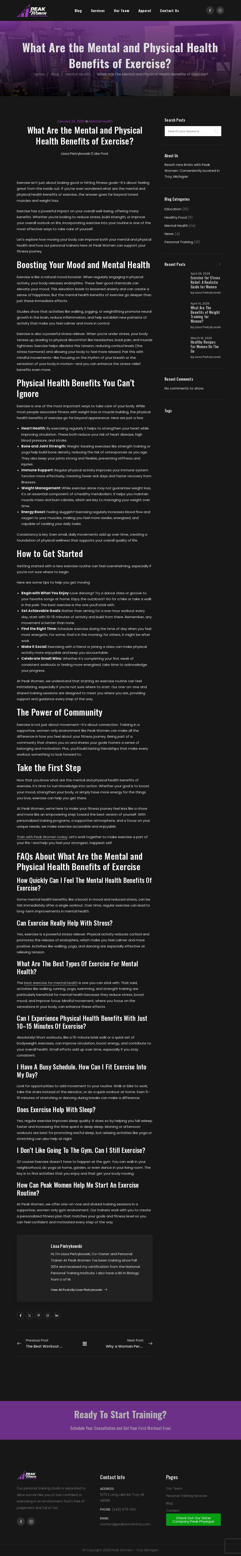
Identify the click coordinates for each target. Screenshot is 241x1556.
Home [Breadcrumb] (41, 74)
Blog (78, 10)
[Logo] (32, 10)
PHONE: (105, 1509)
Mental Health (176, 225)
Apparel (144, 10)
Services (98, 10)
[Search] (216, 131)
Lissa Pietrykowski (200, 299)
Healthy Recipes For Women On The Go (205, 359)
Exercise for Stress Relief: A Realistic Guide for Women (203, 284)
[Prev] (216, 264)
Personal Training (179, 242)
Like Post (99, 153)
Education (173, 209)
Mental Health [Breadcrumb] (80, 74)
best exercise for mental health (51, 982)
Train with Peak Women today (42, 836)
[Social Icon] (210, 10)
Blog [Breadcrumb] (57, 74)
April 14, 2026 (200, 312)
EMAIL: (104, 1518)
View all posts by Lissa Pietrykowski (77, 1290)
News (169, 233)
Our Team (121, 10)
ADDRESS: (107, 1488)
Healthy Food (176, 217)
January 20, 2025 (71, 121)
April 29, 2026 (200, 273)
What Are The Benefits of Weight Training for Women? (203, 323)
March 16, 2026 (201, 350)
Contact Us (169, 10)
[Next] (219, 264)
